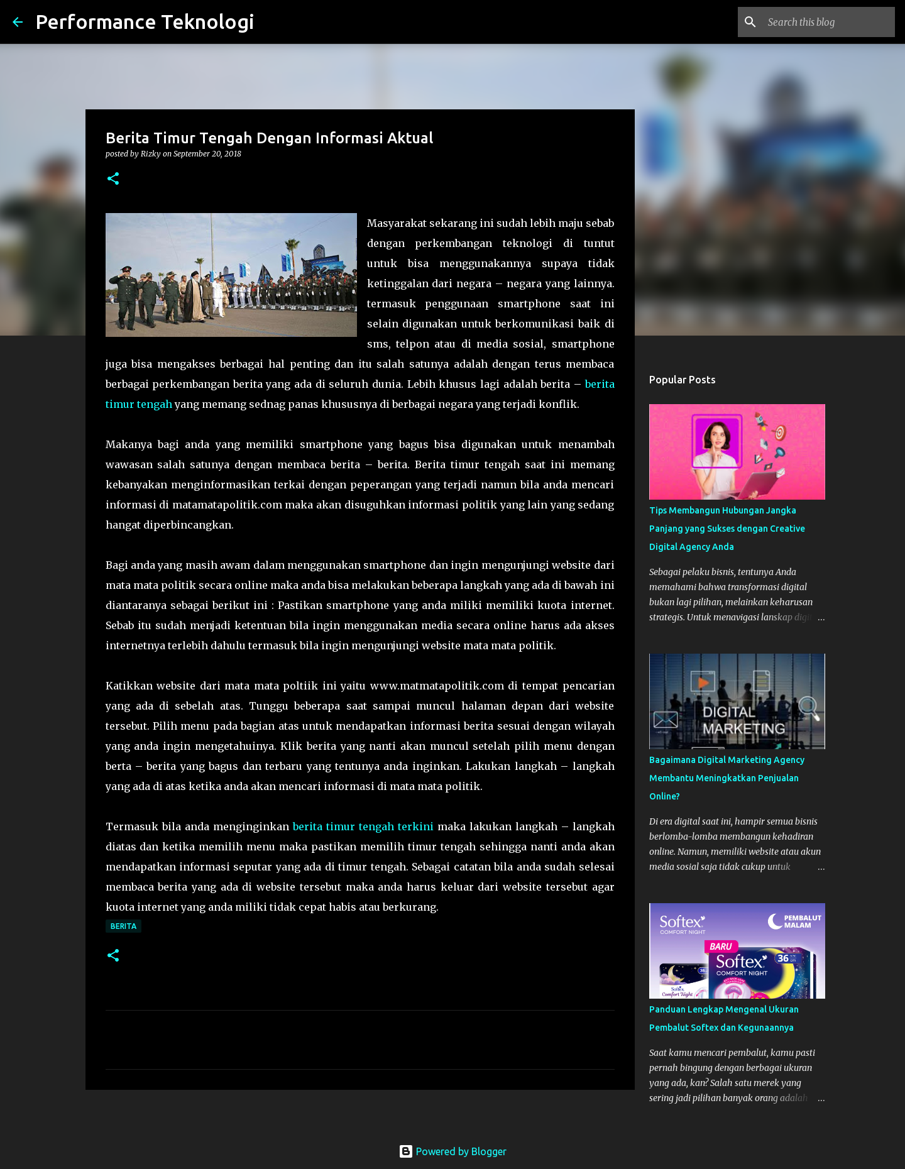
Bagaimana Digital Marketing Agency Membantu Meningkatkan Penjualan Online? (726, 778)
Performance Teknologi (145, 21)
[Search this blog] (829, 22)
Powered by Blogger (452, 1151)
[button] (113, 179)
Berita (123, 926)
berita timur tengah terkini (363, 826)
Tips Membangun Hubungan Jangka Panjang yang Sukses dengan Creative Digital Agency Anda (727, 528)
